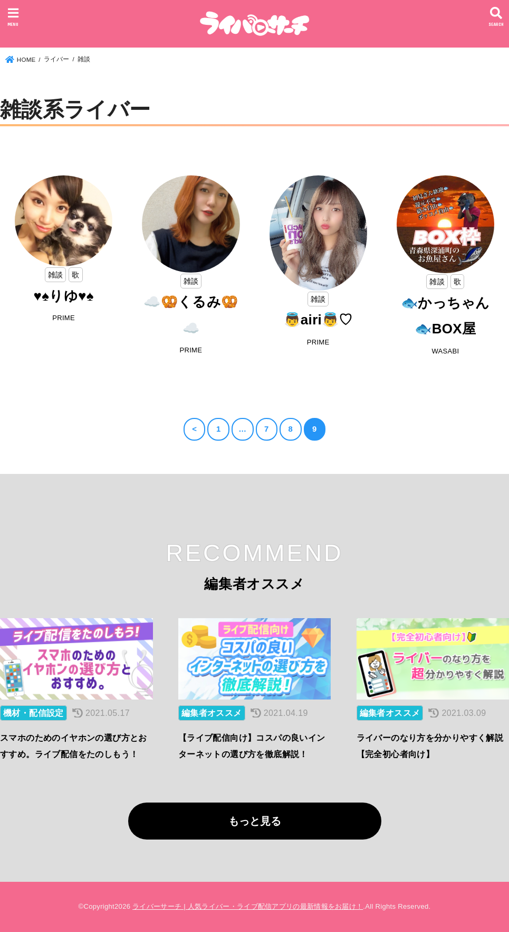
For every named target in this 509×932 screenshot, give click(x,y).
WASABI (445, 351)
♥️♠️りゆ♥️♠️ (63, 296)
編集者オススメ (211, 713)
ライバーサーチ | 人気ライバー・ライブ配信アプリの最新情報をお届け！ (247, 906)
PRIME (63, 318)
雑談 (55, 275)
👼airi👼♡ (318, 320)
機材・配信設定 (33, 713)
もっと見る (254, 821)
